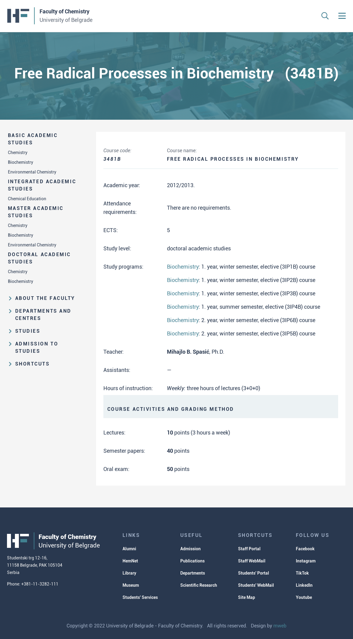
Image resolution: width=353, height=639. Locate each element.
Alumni (129, 548)
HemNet (130, 560)
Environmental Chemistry (32, 172)
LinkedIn (304, 585)
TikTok (302, 573)
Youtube (304, 597)
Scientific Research (198, 585)
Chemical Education (27, 198)
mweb (279, 626)
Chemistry (17, 152)
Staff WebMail (251, 560)
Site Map (246, 597)
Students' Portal (253, 573)
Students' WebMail (256, 585)
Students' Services (140, 597)
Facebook (305, 548)
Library (129, 573)
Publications (192, 560)
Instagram (306, 560)
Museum (131, 585)
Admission (190, 548)
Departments (192, 573)
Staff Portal (249, 548)
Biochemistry (20, 162)
